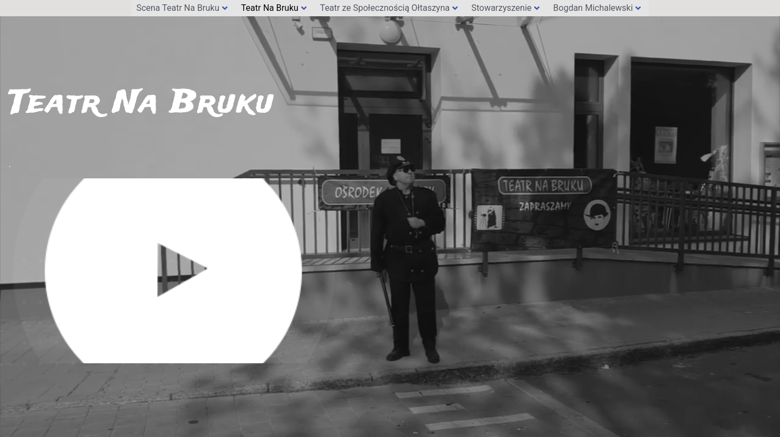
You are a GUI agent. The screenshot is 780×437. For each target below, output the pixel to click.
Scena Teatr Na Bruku (181, 8)
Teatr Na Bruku (274, 8)
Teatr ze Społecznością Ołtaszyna (389, 8)
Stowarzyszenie (505, 8)
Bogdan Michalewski (597, 8)
